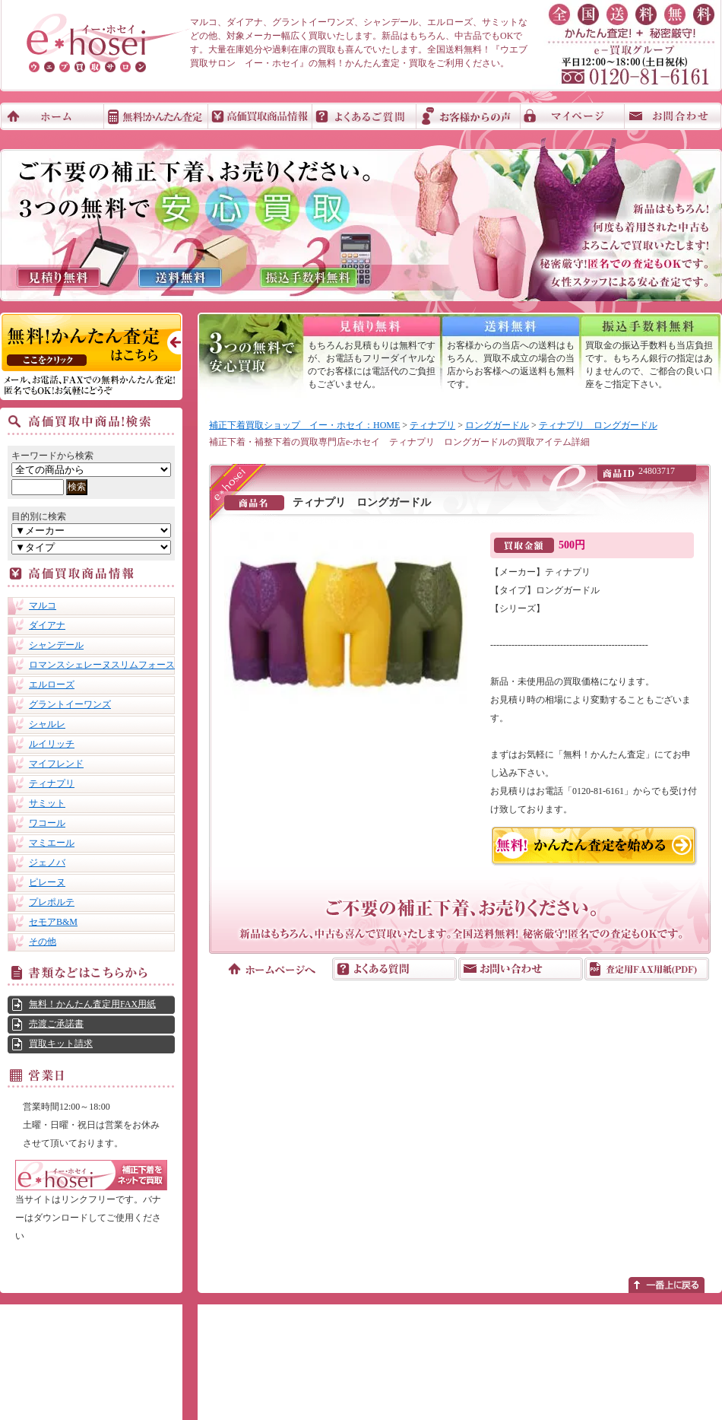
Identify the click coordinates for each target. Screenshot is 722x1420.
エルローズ (51, 684)
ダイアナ (47, 625)
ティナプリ (51, 783)
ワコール (47, 823)
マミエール (51, 842)
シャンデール (56, 645)
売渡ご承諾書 (56, 1023)
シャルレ (47, 724)
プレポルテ (51, 902)
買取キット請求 (61, 1043)
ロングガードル (497, 425)
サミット (47, 803)
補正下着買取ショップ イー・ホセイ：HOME (304, 425)
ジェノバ (47, 862)
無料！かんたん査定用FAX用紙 (92, 1004)
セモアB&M (53, 921)
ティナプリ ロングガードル (598, 425)
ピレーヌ (47, 882)
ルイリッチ (51, 744)
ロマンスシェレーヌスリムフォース (102, 664)
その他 (42, 941)
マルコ (42, 605)
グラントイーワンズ (70, 704)
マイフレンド (56, 763)
